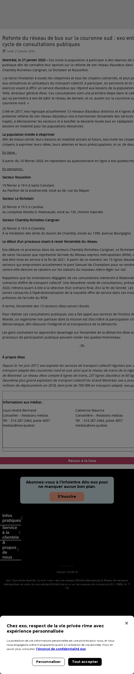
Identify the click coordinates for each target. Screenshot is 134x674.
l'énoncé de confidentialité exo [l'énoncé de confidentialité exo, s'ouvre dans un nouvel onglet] (61, 649)
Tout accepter (85, 662)
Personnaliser (48, 662)
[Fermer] (127, 623)
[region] (67, 645)
